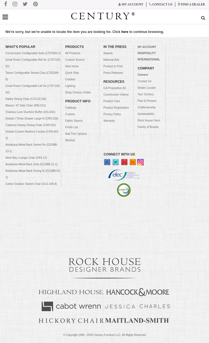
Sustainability (146, 113)
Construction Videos (115, 94)
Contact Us (145, 81)
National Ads (111, 59)
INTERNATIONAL (149, 59)
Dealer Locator (147, 87)
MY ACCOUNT (147, 46)
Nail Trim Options (76, 133)
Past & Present (147, 100)
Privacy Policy (112, 114)
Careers (143, 74)
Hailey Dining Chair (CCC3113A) (25, 98)
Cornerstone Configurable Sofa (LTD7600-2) (33, 53)
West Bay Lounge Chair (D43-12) (26, 157)
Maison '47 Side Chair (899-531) (25, 105)
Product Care (111, 101)
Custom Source (75, 59)
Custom (70, 114)
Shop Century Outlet (78, 92)
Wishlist (70, 140)
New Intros (72, 66)
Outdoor (70, 79)
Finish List (71, 127)
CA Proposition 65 (114, 88)
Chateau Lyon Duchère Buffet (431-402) (30, 112)
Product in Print (113, 66)
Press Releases (113, 72)
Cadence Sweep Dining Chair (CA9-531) (30, 125)
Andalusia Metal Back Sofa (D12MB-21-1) (31, 164)
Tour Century (146, 94)
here (124, 32)
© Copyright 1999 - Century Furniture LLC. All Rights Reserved (104, 334)
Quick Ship (72, 72)
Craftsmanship (147, 107)
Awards (108, 53)
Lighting (70, 85)
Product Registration (116, 107)
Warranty (109, 120)
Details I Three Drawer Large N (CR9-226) (31, 118)
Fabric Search (74, 120)
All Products (72, 53)
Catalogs (70, 107)
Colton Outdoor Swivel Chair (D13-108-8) (31, 183)
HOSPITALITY (147, 53)
